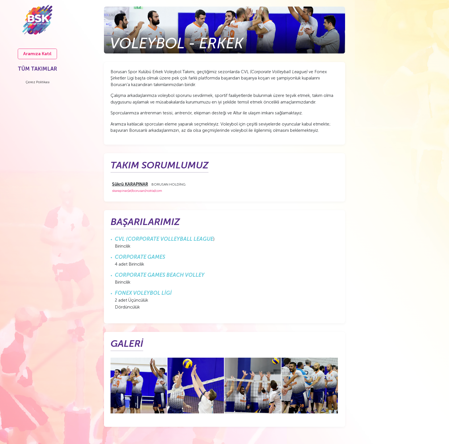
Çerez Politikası (37, 82)
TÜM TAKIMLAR (37, 69)
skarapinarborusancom (137, 191)
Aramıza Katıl (37, 53)
